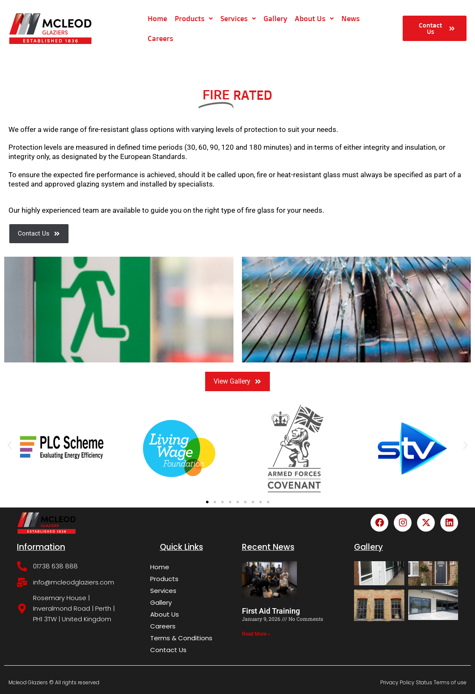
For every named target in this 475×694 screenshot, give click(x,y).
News (350, 18)
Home (157, 18)
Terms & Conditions (181, 638)
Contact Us (168, 649)
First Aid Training (271, 610)
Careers (160, 38)
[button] (9, 445)
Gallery (275, 18)
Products (193, 18)
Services (237, 18)
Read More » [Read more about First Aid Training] (256, 634)
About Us (313, 18)
